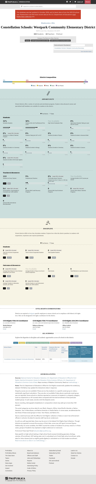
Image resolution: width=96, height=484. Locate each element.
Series (7, 460)
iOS (50, 460)
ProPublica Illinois (10, 453)
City (36, 347)
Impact (7, 468)
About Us (30, 450)
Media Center (31, 463)
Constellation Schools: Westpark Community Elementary (69, 48)
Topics (7, 458)
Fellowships (36, 458)
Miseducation (24, 2)
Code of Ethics (31, 468)
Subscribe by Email (55, 450)
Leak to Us (74, 450)
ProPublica (8, 450)
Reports (29, 460)
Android (56, 460)
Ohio (53, 23)
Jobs (28, 458)
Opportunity (74, 352)
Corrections (8, 470)
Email (4, 329)
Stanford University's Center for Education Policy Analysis (38, 380)
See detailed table (86, 51)
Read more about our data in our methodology (30, 440)
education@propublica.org (42, 431)
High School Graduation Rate (64, 350)
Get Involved (9, 465)
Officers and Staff (32, 455)
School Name (8, 347)
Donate (88, 2)
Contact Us (74, 455)
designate (32, 313)
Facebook (52, 458)
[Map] (27, 56)
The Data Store (10, 455)
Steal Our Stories (76, 453)
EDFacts (59, 380)
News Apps (8, 463)
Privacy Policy (31, 470)
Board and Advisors (33, 453)
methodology (73, 382)
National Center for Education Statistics (33, 378)
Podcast (51, 463)
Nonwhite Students (45, 348)
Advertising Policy (32, 465)
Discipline (86, 352)
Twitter (51, 455)
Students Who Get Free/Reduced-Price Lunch (54, 349)
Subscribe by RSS (54, 453)
